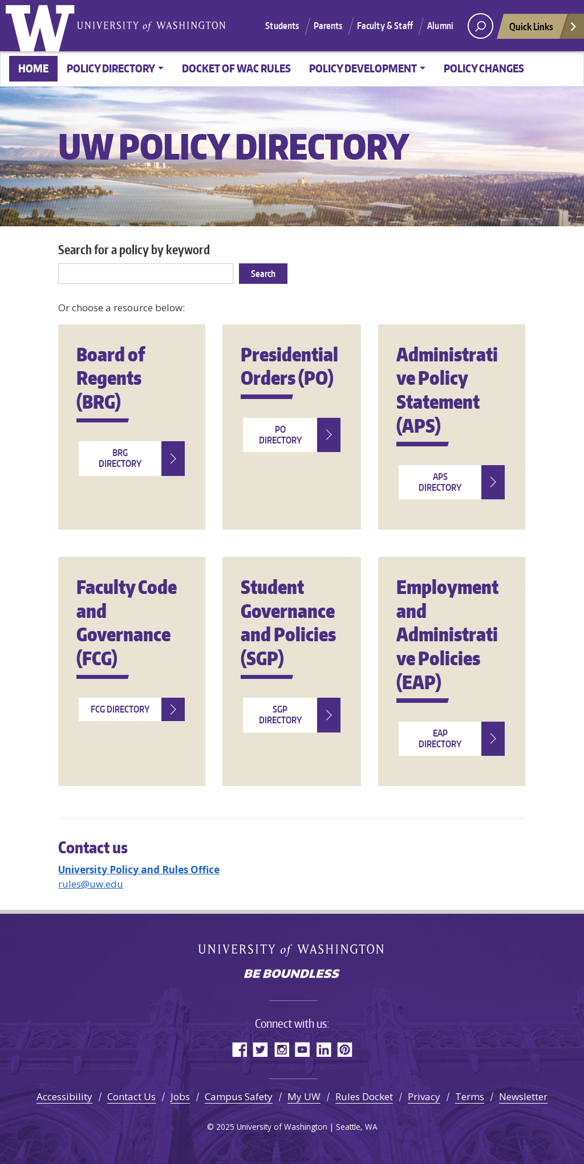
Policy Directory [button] (111, 68)
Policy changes (484, 68)
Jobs (180, 1096)
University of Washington (43, 25)
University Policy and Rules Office (139, 869)
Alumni (440, 25)
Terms (469, 1096)
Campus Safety (239, 1096)
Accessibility (64, 1096)
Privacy (424, 1096)
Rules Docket (364, 1096)
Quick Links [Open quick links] (543, 29)
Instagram (281, 1049)
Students (282, 25)
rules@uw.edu (90, 883)
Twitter (260, 1049)
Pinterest (344, 1049)
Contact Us (131, 1096)
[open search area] (480, 26)
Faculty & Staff (385, 25)
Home (33, 68)
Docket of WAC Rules (236, 68)
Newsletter (523, 1096)
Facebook (239, 1049)
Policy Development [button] (363, 68)
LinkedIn (323, 1049)
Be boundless (292, 975)
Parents (328, 25)
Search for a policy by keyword (134, 249)
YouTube (302, 1049)
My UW (304, 1096)
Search (263, 273)
